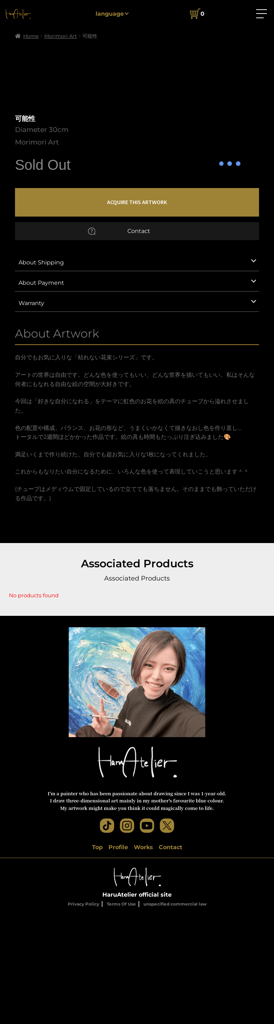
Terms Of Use (121, 1013)
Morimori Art (60, 36)
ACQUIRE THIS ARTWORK (137, 311)
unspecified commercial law (175, 1013)
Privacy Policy (83, 1013)
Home (31, 36)
